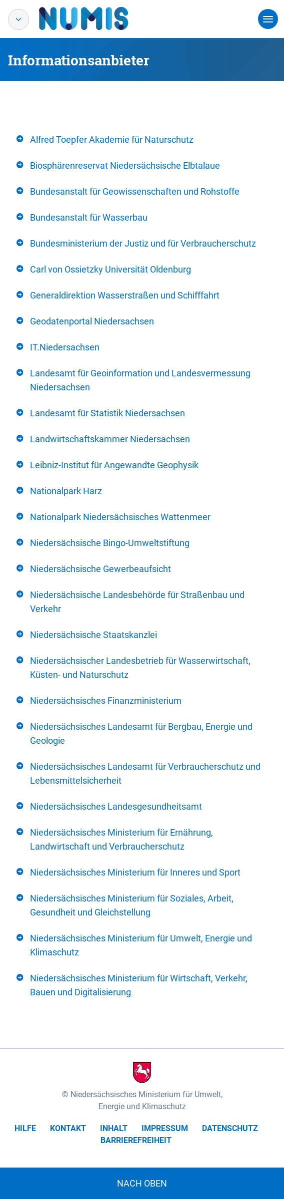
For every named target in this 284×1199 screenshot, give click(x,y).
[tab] (142, 140)
